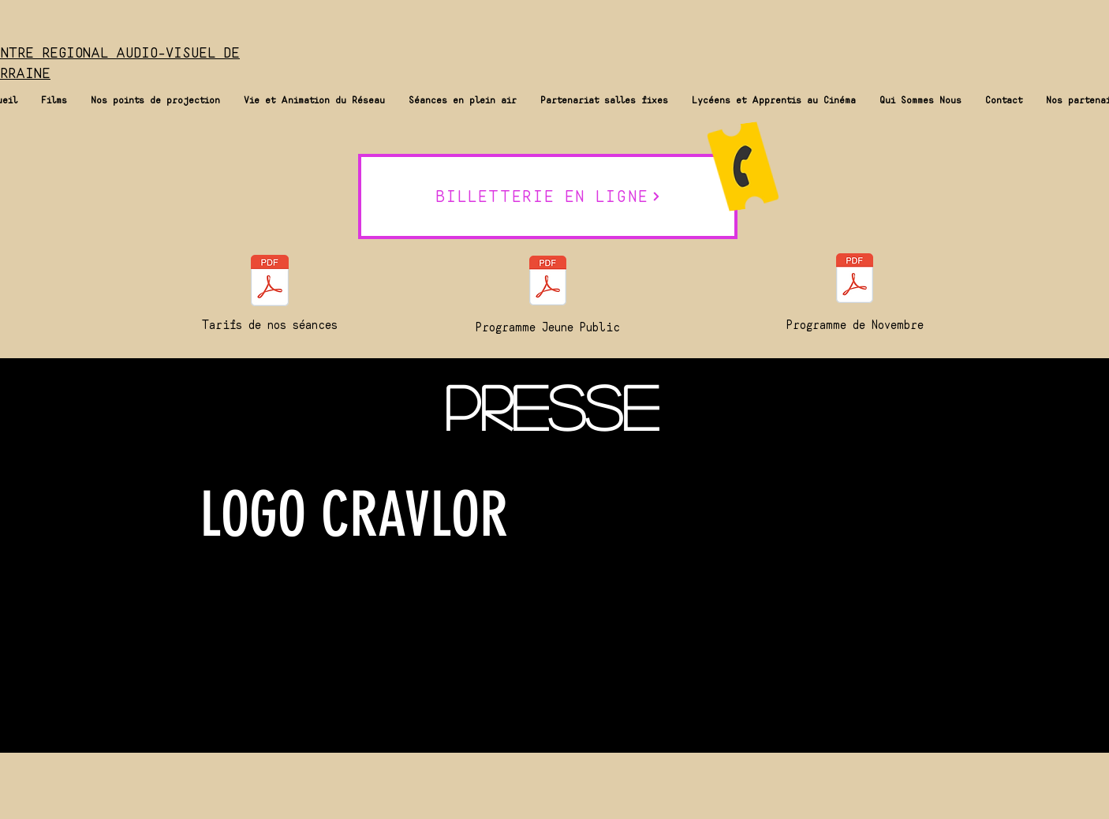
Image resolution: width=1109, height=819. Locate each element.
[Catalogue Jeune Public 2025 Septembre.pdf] (547, 282)
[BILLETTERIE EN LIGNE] (547, 196)
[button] (54, 100)
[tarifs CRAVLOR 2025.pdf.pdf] (269, 282)
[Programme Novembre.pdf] (854, 280)
